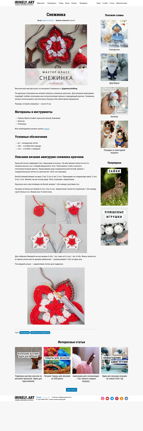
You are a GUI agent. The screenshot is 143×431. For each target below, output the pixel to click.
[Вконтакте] (126, 428)
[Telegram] (112, 428)
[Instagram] (102, 428)
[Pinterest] (117, 428)
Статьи (112, 3)
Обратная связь (121, 3)
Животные (41, 3)
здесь (46, 158)
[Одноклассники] (121, 428)
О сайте (105, 3)
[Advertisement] (56, 122)
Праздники (84, 3)
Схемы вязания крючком (24, 3)
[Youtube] (107, 428)
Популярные (52, 3)
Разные (74, 3)
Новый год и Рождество (40, 362)
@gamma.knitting (48, 20)
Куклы (67, 3)
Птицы (61, 3)
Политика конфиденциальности (61, 426)
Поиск (99, 3)
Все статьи (71, 419)
